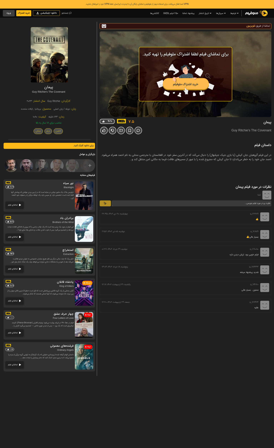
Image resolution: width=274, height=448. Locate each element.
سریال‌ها (221, 13)
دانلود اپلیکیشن (46, 13)
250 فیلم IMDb (170, 13)
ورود (8, 13)
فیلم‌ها (234, 13)
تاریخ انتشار (205, 13)
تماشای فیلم (14, 205)
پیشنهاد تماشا (188, 13)
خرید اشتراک (24, 13)
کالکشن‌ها (154, 13)
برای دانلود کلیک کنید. (83, 145)
